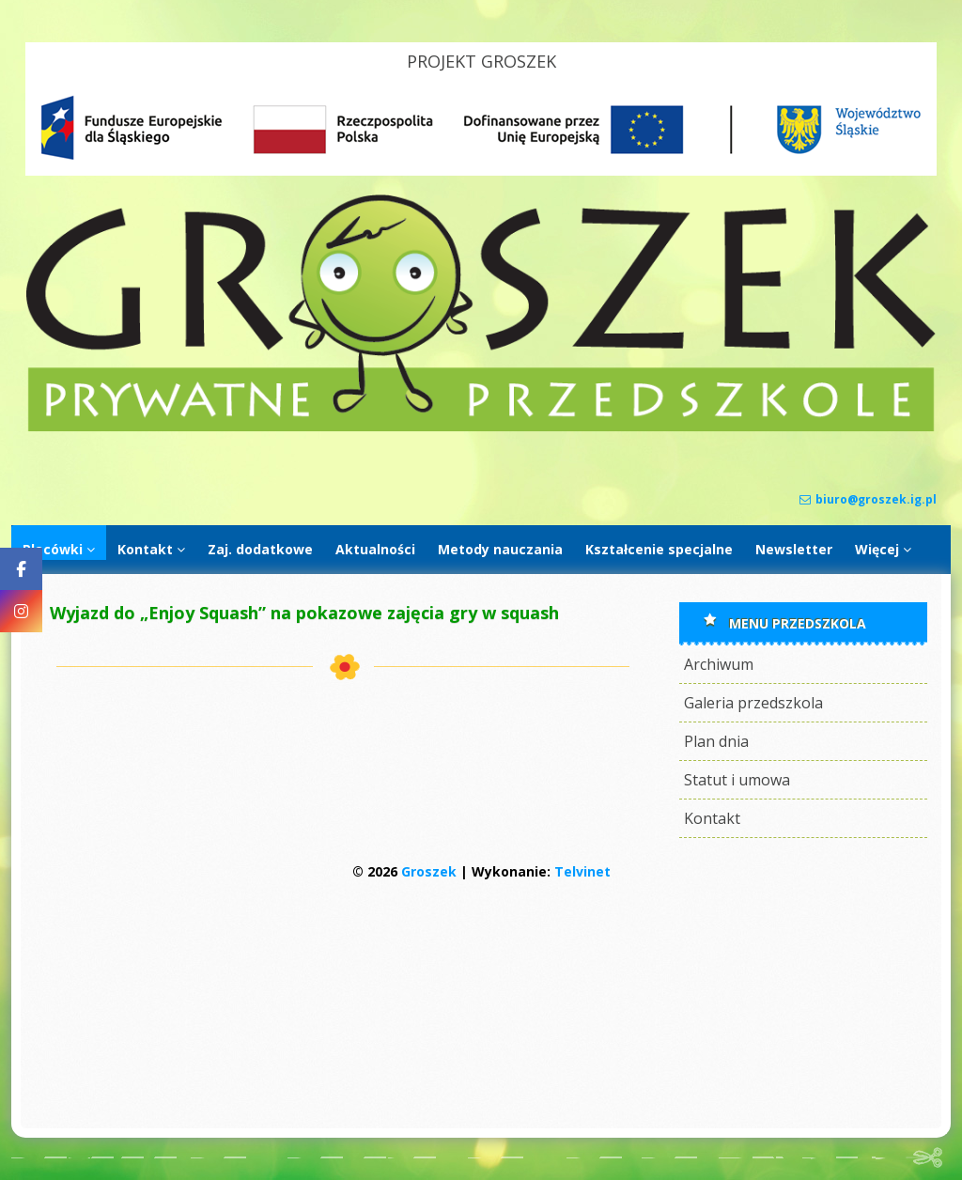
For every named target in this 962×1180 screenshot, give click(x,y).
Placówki (53, 549)
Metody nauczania (500, 549)
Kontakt (145, 549)
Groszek (429, 871)
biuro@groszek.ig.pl (868, 499)
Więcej (877, 549)
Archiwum (718, 664)
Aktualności (375, 549)
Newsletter (793, 549)
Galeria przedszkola (753, 702)
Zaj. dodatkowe (260, 549)
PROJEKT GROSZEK (481, 61)
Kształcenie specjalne (659, 549)
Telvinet (582, 871)
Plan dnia (716, 741)
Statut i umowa (737, 779)
